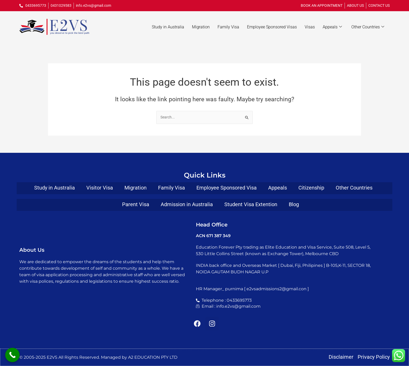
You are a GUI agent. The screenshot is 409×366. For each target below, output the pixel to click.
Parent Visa (135, 204)
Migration (201, 26)
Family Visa (228, 26)
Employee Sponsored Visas (272, 26)
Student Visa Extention (250, 204)
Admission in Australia (187, 204)
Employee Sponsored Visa (226, 187)
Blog (294, 204)
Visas (310, 26)
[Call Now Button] (12, 355)
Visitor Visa (99, 187)
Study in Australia (168, 26)
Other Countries (367, 27)
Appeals (332, 27)
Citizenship (311, 187)
